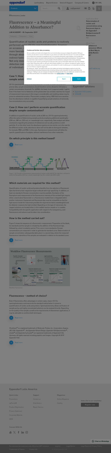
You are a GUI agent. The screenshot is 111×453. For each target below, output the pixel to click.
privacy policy (60, 73)
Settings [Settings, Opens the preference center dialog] (29, 78)
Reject (64, 79)
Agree (79, 79)
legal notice (70, 73)
